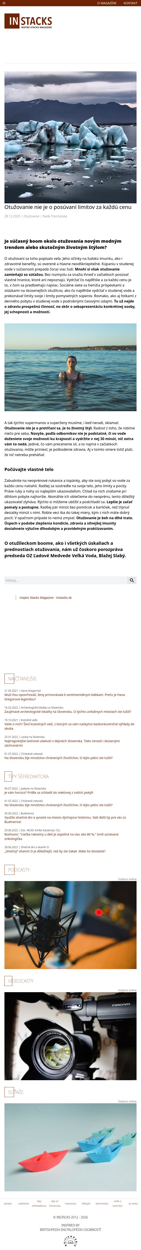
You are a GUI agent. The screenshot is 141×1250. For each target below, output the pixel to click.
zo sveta (133, 1203)
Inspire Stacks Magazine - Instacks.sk (46, 597)
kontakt (130, 3)
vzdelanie (23, 1203)
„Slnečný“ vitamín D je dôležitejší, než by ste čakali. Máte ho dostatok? (55, 851)
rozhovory (70, 1203)
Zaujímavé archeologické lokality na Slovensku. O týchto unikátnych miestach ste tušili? (67, 711)
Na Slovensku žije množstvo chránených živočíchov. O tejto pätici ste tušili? (58, 758)
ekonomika (102, 1203)
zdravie (8, 1203)
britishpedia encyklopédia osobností (70, 1230)
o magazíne (107, 3)
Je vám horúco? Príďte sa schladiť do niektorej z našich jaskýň (48, 792)
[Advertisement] (70, 45)
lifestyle (86, 1203)
